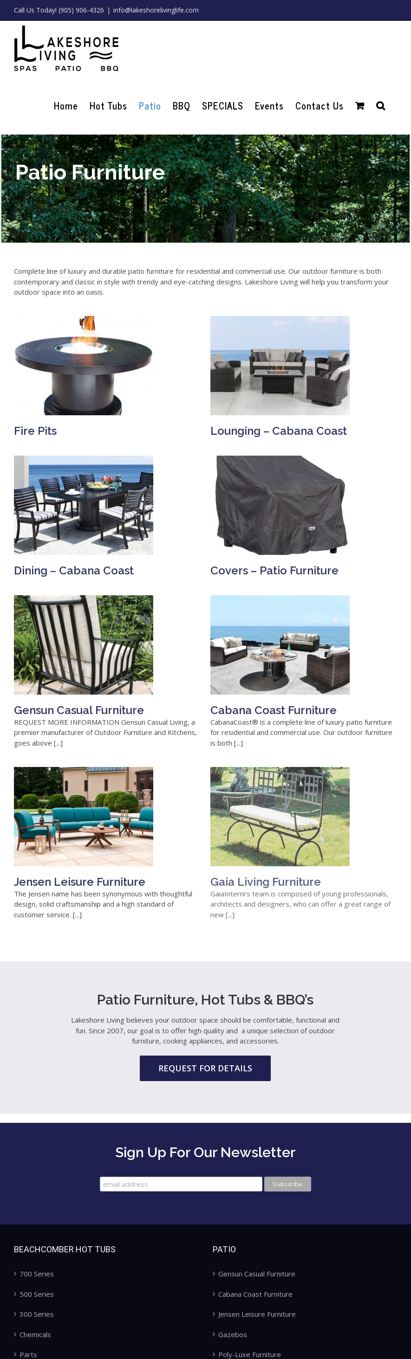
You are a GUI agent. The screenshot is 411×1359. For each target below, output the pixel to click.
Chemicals (35, 1334)
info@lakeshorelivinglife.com (156, 10)
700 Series (37, 1273)
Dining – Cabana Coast (115, 548)
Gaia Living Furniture (276, 858)
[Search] (380, 105)
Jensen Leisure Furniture (79, 852)
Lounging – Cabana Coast (268, 431)
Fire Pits (35, 431)
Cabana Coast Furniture (263, 687)
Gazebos (232, 1334)
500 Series (37, 1294)
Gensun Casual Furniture (120, 685)
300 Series (37, 1314)
